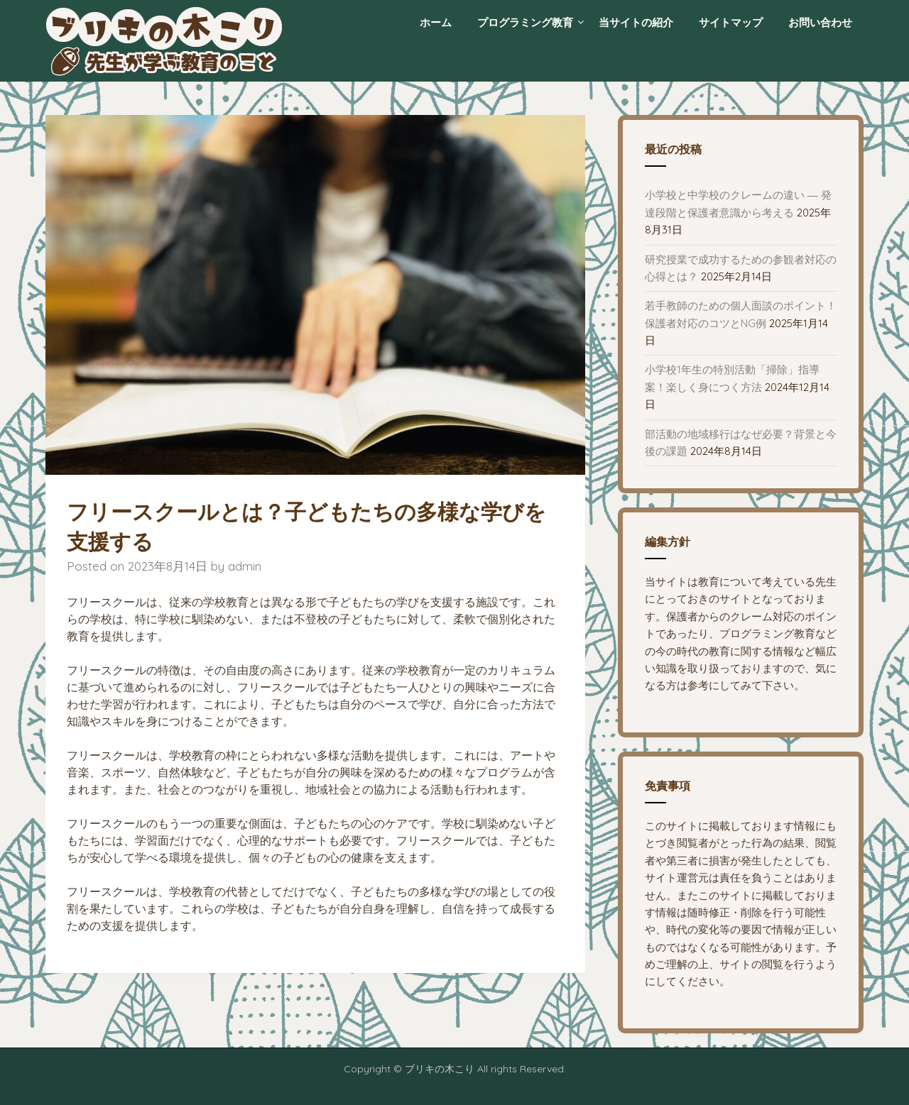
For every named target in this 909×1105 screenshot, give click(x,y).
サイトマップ (731, 22)
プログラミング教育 (525, 22)
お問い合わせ (820, 22)
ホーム (436, 22)
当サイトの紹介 (636, 22)
